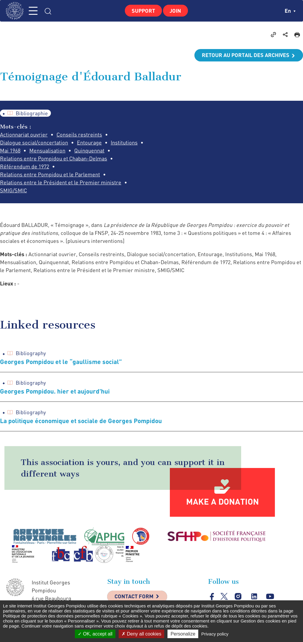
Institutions (124, 142)
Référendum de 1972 (24, 166)
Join (175, 10)
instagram (238, 597)
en (290, 10)
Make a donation (222, 502)
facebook (212, 597)
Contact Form (134, 597)
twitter (224, 597)
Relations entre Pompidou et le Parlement (50, 174)
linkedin (254, 597)
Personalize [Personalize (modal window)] (182, 633)
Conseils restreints (79, 134)
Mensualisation (47, 150)
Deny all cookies (141, 633)
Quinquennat (89, 150)
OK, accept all (95, 633)
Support (143, 10)
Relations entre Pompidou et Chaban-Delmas (53, 158)
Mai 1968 (10, 150)
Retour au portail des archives (245, 55)
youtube (270, 597)
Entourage (89, 142)
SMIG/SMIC (13, 190)
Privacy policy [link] (214, 633)
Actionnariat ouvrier (24, 134)
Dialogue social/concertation (34, 142)
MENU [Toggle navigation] (34, 10)
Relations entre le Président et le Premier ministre (60, 182)
